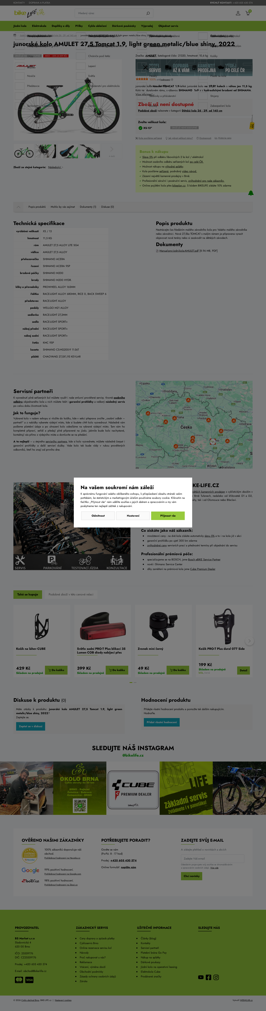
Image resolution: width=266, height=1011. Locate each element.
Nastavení (133, 516)
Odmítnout (98, 516)
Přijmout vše (168, 516)
